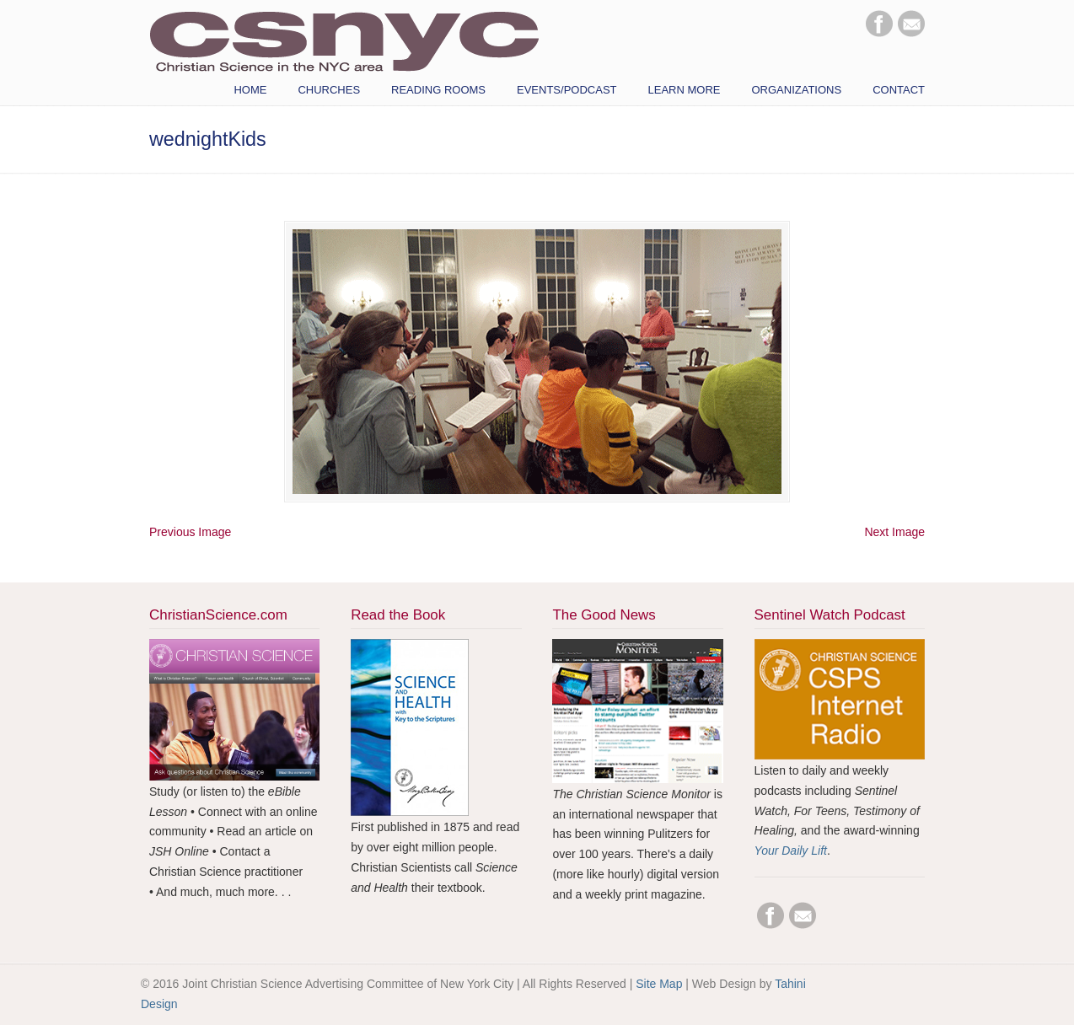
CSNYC (344, 39)
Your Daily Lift (790, 850)
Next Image (894, 532)
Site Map (659, 983)
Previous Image (190, 532)
